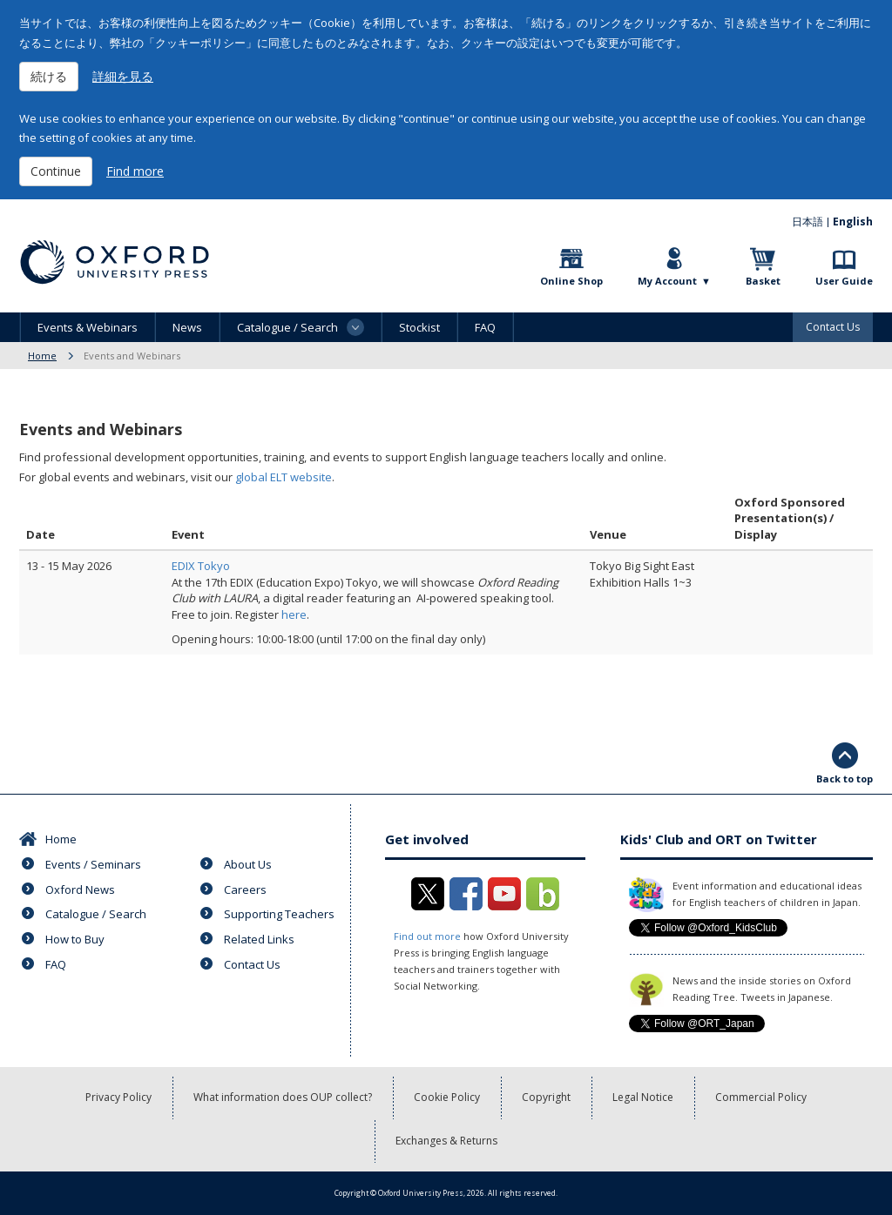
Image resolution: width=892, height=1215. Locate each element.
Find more (135, 171)
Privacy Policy (118, 1097)
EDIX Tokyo (201, 566)
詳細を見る (122, 76)
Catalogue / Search (95, 914)
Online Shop (571, 280)
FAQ (485, 327)
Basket (763, 280)
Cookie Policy (447, 1097)
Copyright (546, 1097)
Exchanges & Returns (446, 1140)
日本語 (807, 221)
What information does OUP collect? (282, 1097)
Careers (245, 889)
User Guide (844, 280)
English (853, 221)
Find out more (427, 936)
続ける (48, 76)
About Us (248, 864)
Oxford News (80, 889)
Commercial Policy (761, 1097)
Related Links (259, 939)
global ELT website (283, 477)
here (294, 614)
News (187, 327)
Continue (55, 171)
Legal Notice (642, 1097)
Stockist (419, 327)
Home (42, 355)
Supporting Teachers (279, 914)
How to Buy (75, 939)
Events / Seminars (93, 864)
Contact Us (833, 326)
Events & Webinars (87, 327)
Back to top (844, 778)
